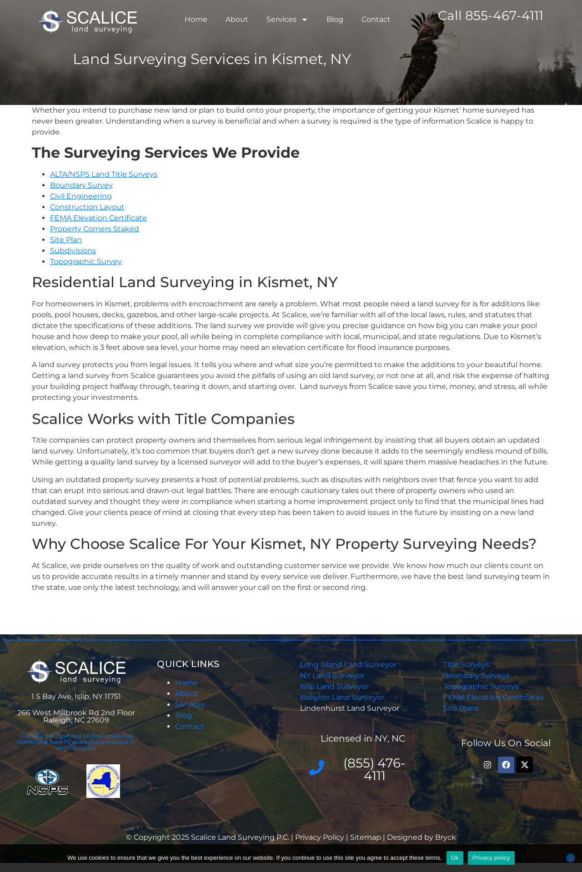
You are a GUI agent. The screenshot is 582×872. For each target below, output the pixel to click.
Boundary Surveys (476, 675)
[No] (570, 857)
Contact (376, 19)
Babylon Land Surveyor (343, 697)
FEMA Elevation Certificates (493, 697)
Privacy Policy (320, 837)
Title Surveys (466, 664)
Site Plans (461, 708)
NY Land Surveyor (333, 675)
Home (196, 19)
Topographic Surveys (481, 686)
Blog (334, 19)
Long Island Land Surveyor (348, 664)
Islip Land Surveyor (335, 686)
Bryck (445, 837)
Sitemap (365, 837)
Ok (455, 857)
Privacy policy (491, 857)
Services (287, 19)
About (237, 19)
